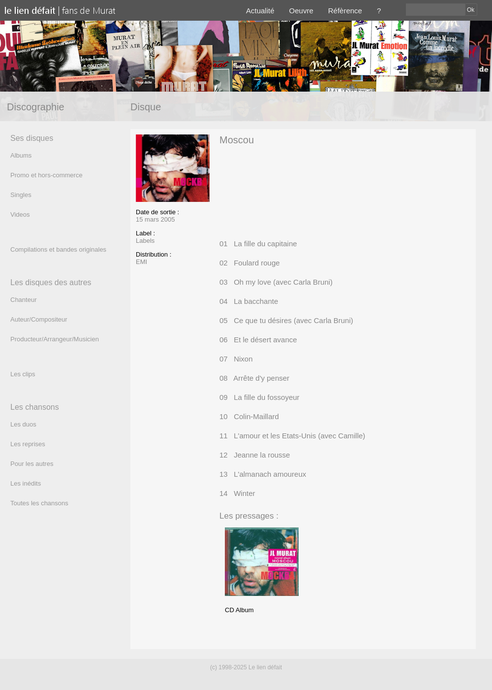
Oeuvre (301, 10)
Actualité (260, 10)
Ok (470, 9)
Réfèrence (345, 10)
